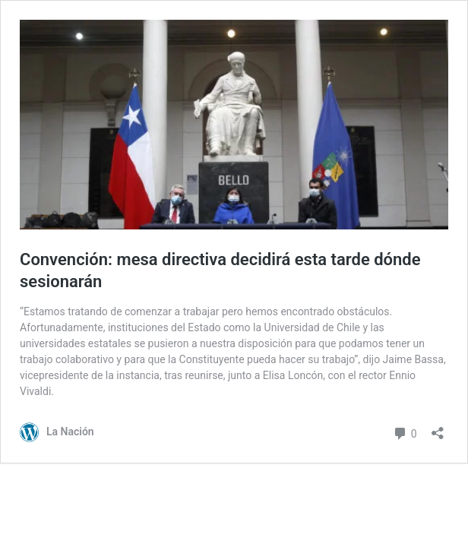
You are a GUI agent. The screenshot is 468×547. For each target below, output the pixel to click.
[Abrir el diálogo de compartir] (437, 428)
